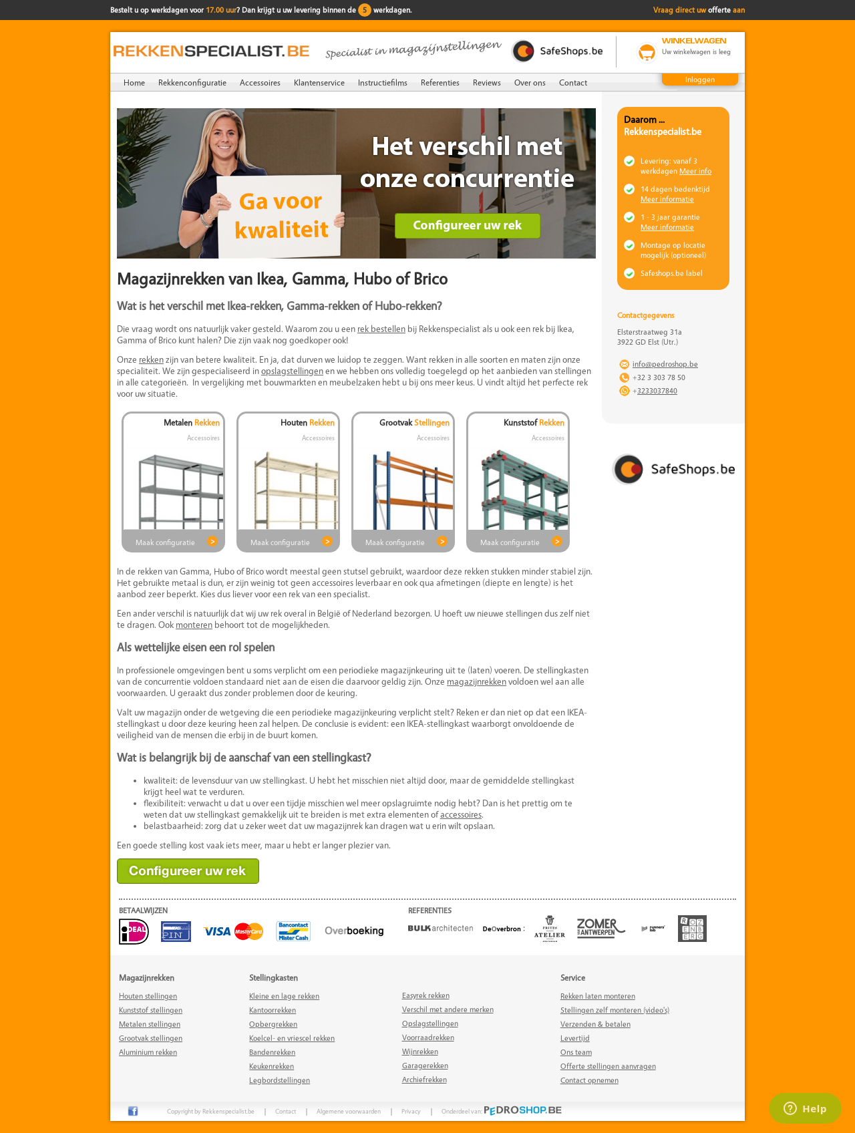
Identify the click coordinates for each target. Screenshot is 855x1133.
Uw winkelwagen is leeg (696, 51)
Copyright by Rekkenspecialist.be (210, 1111)
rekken (151, 359)
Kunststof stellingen (150, 1010)
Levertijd (575, 1038)
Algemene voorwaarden (349, 1111)
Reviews (487, 82)
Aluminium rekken (148, 1052)
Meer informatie (667, 199)
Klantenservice (319, 82)
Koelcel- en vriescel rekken (292, 1038)
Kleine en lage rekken (284, 996)
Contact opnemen (589, 1080)
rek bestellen (381, 328)
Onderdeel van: (502, 1111)
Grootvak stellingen (150, 1038)
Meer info (695, 171)
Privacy (411, 1111)
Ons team (576, 1052)
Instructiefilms (382, 82)
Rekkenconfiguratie (192, 82)
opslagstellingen (292, 370)
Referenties (440, 82)
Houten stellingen (148, 996)
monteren (194, 624)
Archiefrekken (424, 1079)
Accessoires (260, 82)
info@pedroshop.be (665, 364)
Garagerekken (425, 1065)
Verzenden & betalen (595, 1024)
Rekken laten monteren (597, 996)
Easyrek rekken (426, 995)
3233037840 (657, 390)
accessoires (461, 814)
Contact (573, 82)
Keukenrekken (271, 1066)
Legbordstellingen (279, 1080)
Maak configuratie (165, 542)
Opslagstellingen (430, 1023)
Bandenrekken (272, 1052)
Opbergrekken (273, 1024)
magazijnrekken (476, 681)
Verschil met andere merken (448, 1009)
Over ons (530, 82)
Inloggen (700, 79)
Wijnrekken (420, 1051)
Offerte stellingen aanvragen (608, 1066)
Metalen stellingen (149, 1024)
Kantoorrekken (272, 1010)
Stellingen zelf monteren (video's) (614, 1010)
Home (134, 82)
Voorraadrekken (428, 1037)
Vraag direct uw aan (699, 10)
